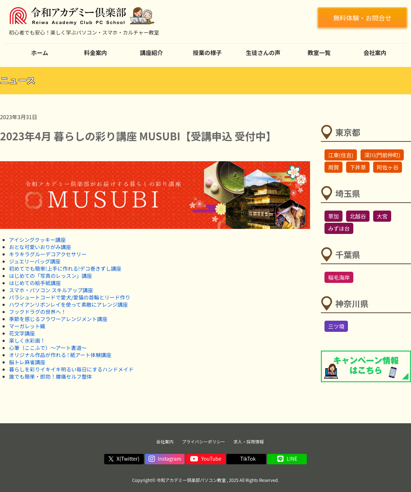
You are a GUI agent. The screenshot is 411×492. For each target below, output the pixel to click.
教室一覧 (319, 52)
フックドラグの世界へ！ (37, 311)
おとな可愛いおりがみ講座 (40, 246)
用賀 (333, 167)
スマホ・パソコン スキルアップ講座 (51, 290)
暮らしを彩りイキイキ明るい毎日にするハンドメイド (71, 369)
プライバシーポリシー (203, 441)
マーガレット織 (27, 326)
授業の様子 (207, 52)
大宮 (382, 216)
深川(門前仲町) (382, 155)
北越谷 (358, 216)
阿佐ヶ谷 (387, 167)
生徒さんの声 (263, 52)
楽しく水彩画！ (27, 340)
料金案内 (95, 52)
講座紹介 (151, 52)
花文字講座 (22, 333)
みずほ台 (339, 228)
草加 (333, 216)
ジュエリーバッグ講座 (35, 261)
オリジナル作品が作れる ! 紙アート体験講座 (60, 354)
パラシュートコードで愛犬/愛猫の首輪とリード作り (69, 297)
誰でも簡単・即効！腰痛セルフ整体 (50, 376)
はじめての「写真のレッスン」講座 (50, 275)
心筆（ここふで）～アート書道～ (48, 347)
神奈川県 (351, 303)
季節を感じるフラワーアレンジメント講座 (58, 318)
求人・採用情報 (249, 441)
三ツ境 (336, 326)
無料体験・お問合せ (362, 17)
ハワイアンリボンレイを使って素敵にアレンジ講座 (68, 304)
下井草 (358, 167)
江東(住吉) (340, 155)
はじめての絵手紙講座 (35, 282)
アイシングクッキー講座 (37, 239)
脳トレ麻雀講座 (27, 362)
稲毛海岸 (339, 277)
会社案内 (374, 52)
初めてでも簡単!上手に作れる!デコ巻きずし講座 (65, 268)
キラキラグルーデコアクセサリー (48, 254)
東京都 (347, 132)
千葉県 (347, 254)
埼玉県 (347, 193)
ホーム (39, 52)
